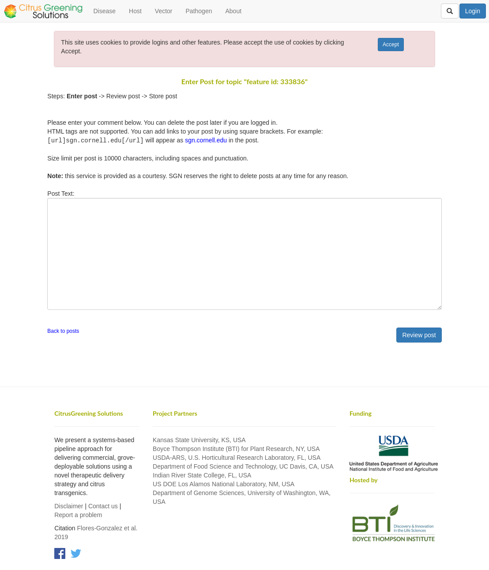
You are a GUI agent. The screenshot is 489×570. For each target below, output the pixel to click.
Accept (391, 44)
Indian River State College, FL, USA (202, 474)
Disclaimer (68, 505)
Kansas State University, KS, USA (199, 439)
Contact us (103, 505)
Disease (104, 11)
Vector (164, 11)
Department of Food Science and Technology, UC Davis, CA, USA (243, 465)
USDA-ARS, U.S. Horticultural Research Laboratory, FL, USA (236, 457)
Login (472, 11)
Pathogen (199, 11)
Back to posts (63, 331)
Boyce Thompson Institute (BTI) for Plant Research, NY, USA (236, 448)
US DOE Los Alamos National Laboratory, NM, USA (223, 483)
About (233, 11)
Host (135, 11)
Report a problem (78, 514)
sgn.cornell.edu (206, 140)
